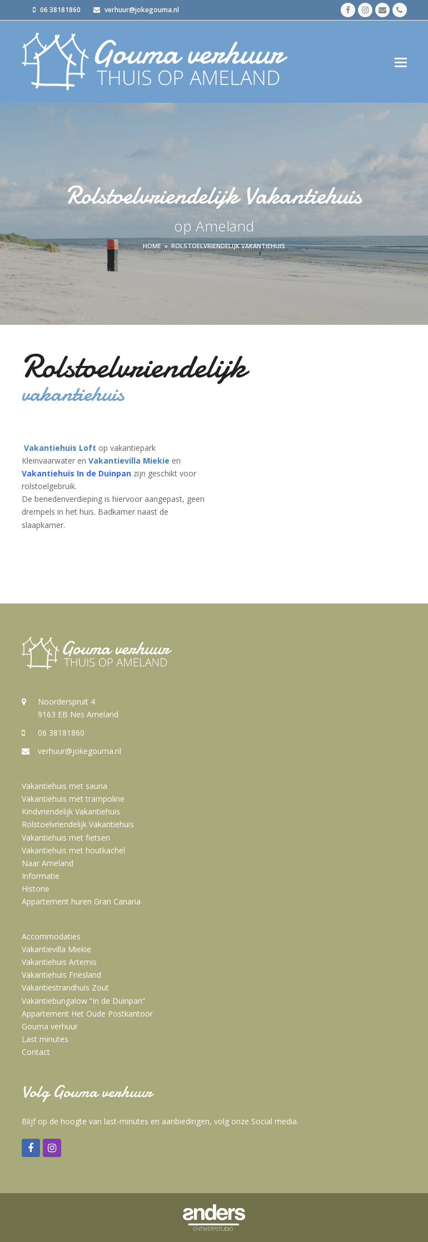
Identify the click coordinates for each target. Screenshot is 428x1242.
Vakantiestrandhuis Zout (65, 987)
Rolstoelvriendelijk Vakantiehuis (78, 824)
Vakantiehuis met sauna (64, 786)
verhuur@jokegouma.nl (79, 751)
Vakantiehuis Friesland (61, 974)
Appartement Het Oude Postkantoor (87, 1013)
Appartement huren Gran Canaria (81, 901)
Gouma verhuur (50, 1026)
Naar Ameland (47, 863)
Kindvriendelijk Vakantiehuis (71, 811)
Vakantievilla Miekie (129, 460)
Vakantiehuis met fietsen (66, 837)
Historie (35, 888)
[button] (401, 61)
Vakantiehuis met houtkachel (73, 850)
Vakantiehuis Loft (60, 448)
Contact (36, 1052)
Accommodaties (51, 936)
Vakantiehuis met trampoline (73, 798)
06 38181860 (61, 732)
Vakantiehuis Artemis (59, 962)
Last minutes (45, 1039)
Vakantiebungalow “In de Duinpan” (83, 1000)
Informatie (40, 876)
